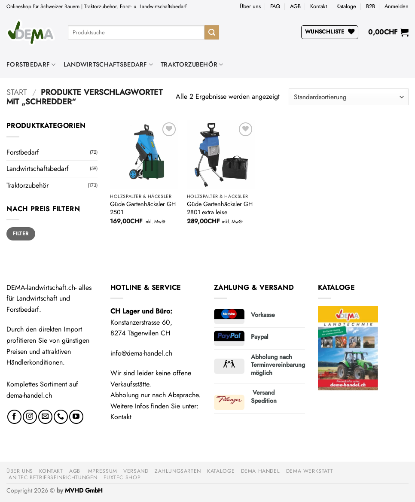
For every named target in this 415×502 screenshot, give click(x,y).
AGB (295, 6)
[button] (396, 6)
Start (16, 92)
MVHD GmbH (84, 490)
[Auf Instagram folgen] (30, 417)
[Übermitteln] (211, 32)
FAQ (275, 6)
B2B (370, 6)
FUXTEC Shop (122, 477)
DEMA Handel (260, 471)
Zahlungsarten (178, 471)
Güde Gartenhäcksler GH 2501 (143, 208)
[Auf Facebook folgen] (14, 417)
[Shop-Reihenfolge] (349, 96)
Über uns (250, 6)
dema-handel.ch (29, 395)
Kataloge (346, 6)
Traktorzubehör (192, 64)
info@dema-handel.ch (141, 353)
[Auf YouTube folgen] (76, 417)
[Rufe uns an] (61, 417)
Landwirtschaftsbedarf (108, 64)
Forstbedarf (31, 64)
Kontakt (318, 6)
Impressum (101, 471)
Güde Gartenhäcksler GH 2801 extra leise (220, 208)
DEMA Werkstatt (309, 471)
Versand (135, 471)
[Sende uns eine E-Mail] (45, 417)
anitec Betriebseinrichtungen (53, 477)
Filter (20, 233)
